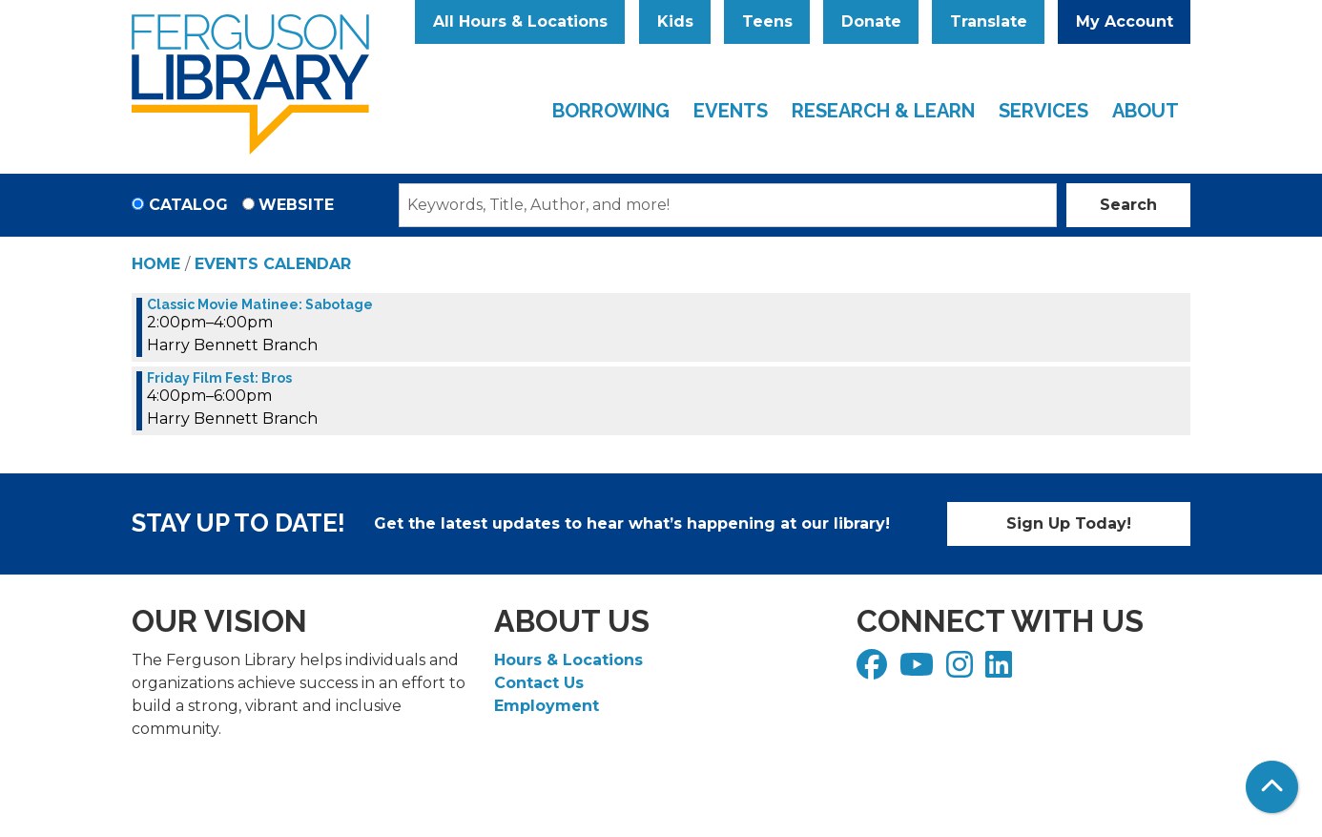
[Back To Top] (1272, 787)
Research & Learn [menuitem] (883, 110)
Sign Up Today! (1068, 523)
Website (296, 205)
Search (1128, 205)
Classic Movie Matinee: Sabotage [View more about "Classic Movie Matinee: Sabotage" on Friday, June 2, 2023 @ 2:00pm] (260, 304)
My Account (1124, 21)
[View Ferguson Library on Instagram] (962, 670)
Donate (871, 21)
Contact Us (539, 683)
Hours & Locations (568, 660)
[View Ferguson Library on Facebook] (874, 670)
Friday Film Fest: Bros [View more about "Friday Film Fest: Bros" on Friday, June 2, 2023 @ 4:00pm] (219, 378)
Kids (675, 21)
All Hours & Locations (520, 21)
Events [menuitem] (730, 110)
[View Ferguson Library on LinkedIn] (1001, 670)
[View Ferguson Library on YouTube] (919, 670)
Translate (988, 21)
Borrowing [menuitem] (611, 110)
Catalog (188, 205)
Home (156, 264)
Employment (546, 706)
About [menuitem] (1145, 110)
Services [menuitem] (1043, 110)
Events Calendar (273, 264)
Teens (767, 21)
